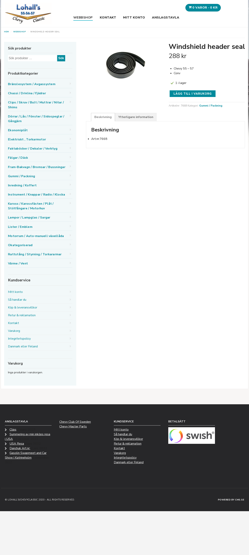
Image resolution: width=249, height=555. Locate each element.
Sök (61, 58)
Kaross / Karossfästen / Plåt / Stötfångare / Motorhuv (31, 206)
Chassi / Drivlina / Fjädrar (27, 93)
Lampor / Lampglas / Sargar (29, 217)
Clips (13, 429)
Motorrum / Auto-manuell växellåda (36, 236)
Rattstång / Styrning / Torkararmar (35, 254)
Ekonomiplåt (18, 130)
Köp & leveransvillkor (22, 307)
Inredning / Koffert (22, 185)
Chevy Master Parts (73, 426)
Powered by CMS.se (231, 499)
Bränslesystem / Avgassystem (31, 84)
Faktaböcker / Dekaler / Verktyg (32, 148)
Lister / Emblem (20, 227)
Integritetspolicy (19, 339)
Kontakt (108, 17)
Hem (6, 31)
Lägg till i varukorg (193, 94)
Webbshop (83, 17)
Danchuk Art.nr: (20, 448)
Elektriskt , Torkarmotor (27, 139)
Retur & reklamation (22, 315)
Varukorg (14, 331)
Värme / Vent (18, 263)
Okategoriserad (20, 245)
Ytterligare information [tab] (135, 117)
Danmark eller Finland (23, 346)
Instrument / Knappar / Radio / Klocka (36, 194)
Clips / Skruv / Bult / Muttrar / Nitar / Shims (36, 104)
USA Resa (17, 443)
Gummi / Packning (210, 105)
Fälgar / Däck (18, 158)
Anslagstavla (165, 17)
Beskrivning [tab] (103, 117)
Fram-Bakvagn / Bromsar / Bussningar (36, 167)
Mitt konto (134, 17)
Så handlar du (17, 300)
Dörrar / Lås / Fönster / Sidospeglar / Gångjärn (36, 118)
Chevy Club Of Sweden (75, 422)
